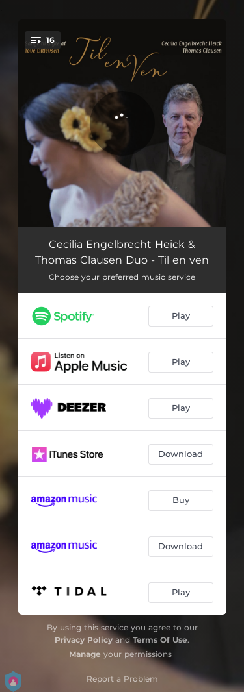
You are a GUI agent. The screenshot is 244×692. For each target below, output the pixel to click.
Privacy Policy (84, 640)
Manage (85, 654)
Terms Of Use (160, 640)
